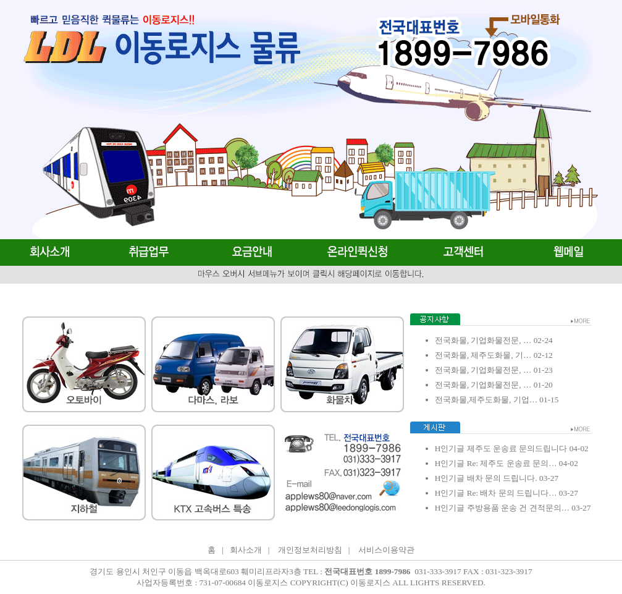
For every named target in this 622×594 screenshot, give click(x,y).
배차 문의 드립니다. (500, 478)
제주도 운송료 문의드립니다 (515, 448)
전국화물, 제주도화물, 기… (483, 355)
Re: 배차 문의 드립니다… (510, 493)
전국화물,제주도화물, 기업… (486, 399)
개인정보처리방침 (310, 549)
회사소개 (246, 549)
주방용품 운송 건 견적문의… (516, 507)
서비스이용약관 (386, 549)
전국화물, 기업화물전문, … (483, 340)
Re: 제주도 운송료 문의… (510, 463)
